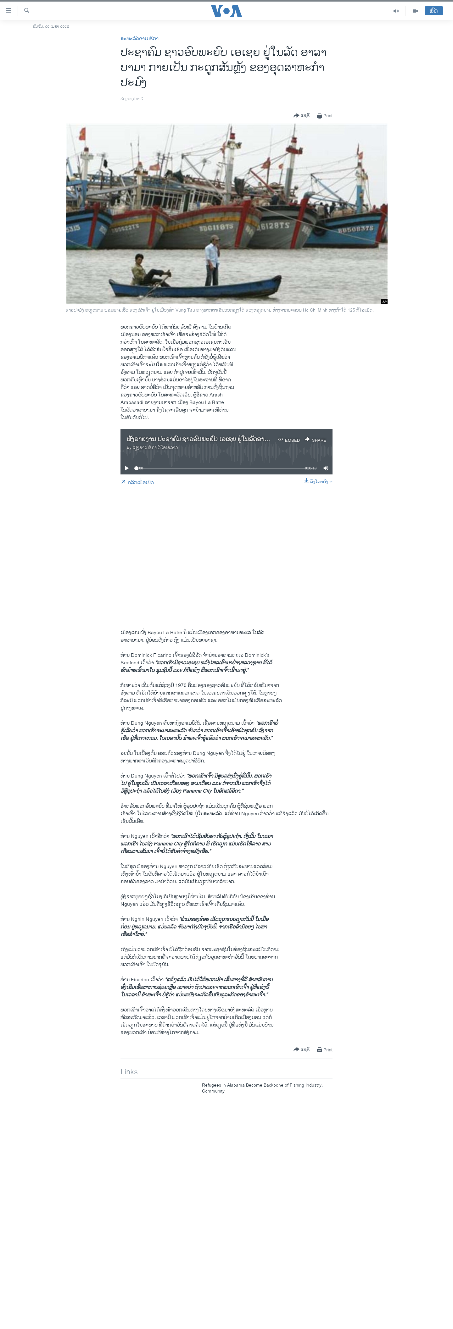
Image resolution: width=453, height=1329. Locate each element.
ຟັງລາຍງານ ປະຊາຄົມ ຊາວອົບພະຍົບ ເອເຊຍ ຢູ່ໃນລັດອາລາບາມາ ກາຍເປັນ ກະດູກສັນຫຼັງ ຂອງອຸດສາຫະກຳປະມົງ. (265, 439)
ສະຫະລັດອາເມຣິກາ (139, 39)
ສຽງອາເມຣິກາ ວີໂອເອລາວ (155, 447)
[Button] (302, 115)
